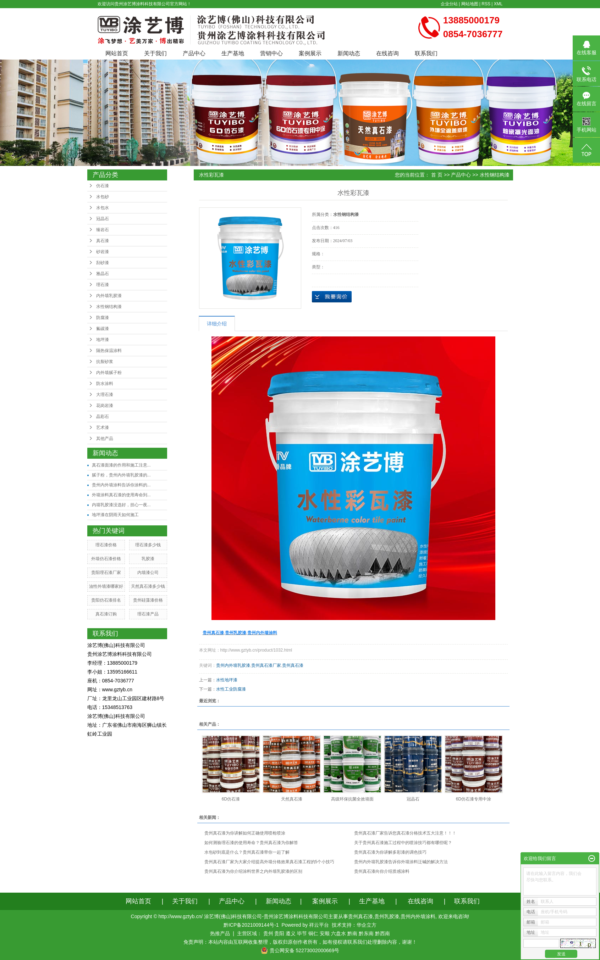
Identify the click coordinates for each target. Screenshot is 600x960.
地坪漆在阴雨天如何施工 (115, 514)
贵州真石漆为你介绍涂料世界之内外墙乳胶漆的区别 (253, 871)
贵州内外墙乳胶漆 (233, 665)
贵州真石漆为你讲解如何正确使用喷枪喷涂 (244, 833)
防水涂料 (104, 383)
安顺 (325, 933)
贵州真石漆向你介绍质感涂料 (381, 871)
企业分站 (449, 3)
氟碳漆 (102, 328)
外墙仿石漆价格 (106, 558)
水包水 (102, 207)
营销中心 (271, 53)
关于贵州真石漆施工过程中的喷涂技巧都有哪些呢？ (403, 842)
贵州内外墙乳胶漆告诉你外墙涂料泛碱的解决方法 (401, 861)
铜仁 (313, 933)
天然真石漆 (291, 799)
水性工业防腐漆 (231, 689)
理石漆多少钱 (148, 544)
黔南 (352, 933)
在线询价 (332, 296)
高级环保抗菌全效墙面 (352, 799)
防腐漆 (102, 317)
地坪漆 (102, 339)
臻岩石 (102, 229)
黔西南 (382, 933)
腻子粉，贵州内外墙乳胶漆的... (121, 475)
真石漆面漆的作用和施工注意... (121, 465)
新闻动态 (348, 53)
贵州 (268, 933)
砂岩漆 (102, 251)
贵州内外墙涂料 (418, 916)
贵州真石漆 (292, 665)
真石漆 (102, 240)
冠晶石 (102, 218)
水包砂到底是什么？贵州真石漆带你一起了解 (247, 852)
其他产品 (104, 438)
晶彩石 (102, 416)
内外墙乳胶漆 (109, 295)
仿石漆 (102, 185)
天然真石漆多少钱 (148, 586)
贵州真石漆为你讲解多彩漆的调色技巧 (390, 852)
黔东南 (366, 933)
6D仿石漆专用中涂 (473, 799)
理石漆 (102, 284)
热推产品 (220, 933)
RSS (485, 3)
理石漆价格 (106, 544)
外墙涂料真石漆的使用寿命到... (121, 494)
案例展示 (310, 53)
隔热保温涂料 (109, 350)
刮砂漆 (102, 262)
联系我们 (426, 53)
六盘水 (338, 933)
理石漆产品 (148, 614)
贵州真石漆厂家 (266, 665)
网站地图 (469, 3)
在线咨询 (387, 53)
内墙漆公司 (148, 572)
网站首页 (116, 53)
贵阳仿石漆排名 (106, 600)
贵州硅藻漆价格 (148, 600)
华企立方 (366, 925)
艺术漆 (102, 427)
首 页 (436, 175)
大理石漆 (104, 394)
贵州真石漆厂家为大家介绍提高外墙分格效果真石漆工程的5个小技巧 (269, 861)
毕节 (302, 933)
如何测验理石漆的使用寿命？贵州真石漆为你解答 (251, 842)
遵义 (291, 933)
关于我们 (155, 53)
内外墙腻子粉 (109, 372)
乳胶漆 (148, 558)
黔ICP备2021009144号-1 (251, 925)
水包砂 (102, 196)
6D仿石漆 (231, 799)
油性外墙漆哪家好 (106, 586)
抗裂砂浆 (104, 361)
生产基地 (232, 53)
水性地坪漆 (226, 679)
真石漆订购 (106, 614)
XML (498, 3)
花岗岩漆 (104, 405)
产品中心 (194, 53)
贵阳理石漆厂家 (106, 572)
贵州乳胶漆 (386, 916)
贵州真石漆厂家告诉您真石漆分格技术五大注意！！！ (405, 833)
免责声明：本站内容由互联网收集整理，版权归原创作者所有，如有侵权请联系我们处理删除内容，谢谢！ (300, 942)
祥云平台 (319, 925)
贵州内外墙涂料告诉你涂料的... (121, 484)
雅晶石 (102, 273)
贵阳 (279, 933)
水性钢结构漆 (109, 306)
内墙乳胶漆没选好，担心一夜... (121, 504)
